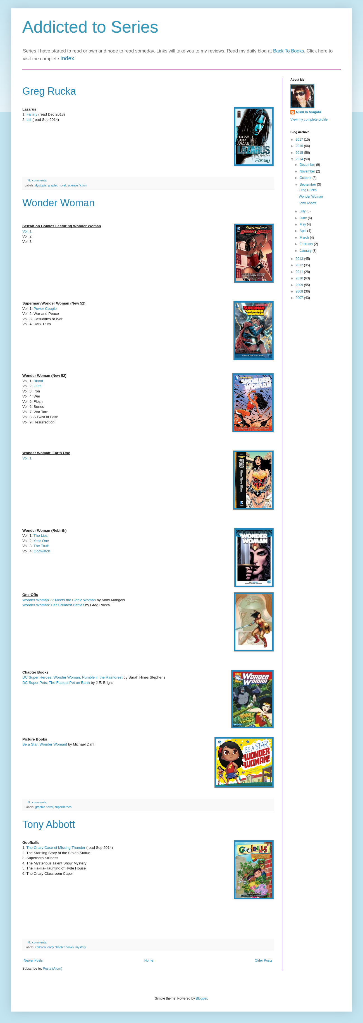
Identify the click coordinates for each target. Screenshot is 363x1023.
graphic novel (57, 185)
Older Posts (263, 960)
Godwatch (42, 551)
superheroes (63, 807)
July (303, 211)
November (308, 171)
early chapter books (60, 947)
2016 (300, 146)
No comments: (38, 180)
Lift (29, 120)
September (308, 184)
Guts (38, 386)
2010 (300, 278)
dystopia (40, 185)
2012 (300, 265)
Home (148, 960)
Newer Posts (33, 960)
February (307, 244)
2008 (300, 291)
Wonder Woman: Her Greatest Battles (53, 605)
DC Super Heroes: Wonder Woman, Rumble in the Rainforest (72, 677)
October (306, 178)
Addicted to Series (90, 27)
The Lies (41, 535)
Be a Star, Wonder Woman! (44, 744)
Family (33, 114)
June (304, 218)
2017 (300, 140)
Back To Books (288, 51)
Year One (41, 541)
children (40, 947)
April (303, 231)
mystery (80, 947)
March (305, 237)
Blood (39, 381)
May (303, 224)
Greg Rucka (49, 91)
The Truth (41, 546)
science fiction (77, 185)
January (306, 251)
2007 (300, 298)
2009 (300, 285)
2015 (300, 153)
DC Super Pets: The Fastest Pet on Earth (56, 683)
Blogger (201, 998)
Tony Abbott (48, 824)
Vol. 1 (27, 231)
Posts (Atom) (52, 969)
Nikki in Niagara (308, 112)
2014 (300, 159)
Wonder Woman (58, 203)
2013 (300, 259)
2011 (300, 272)
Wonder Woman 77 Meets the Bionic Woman (59, 600)
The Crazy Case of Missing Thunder (55, 847)
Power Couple (45, 308)
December (308, 165)
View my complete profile (309, 119)
